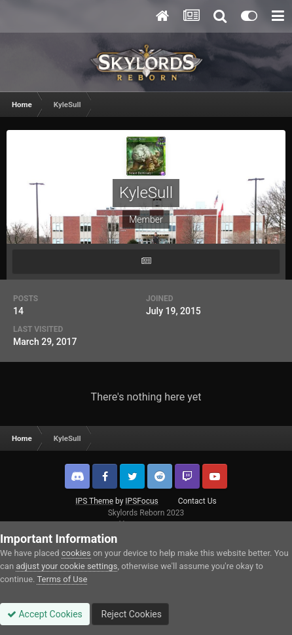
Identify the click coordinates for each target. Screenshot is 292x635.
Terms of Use (62, 579)
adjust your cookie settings (66, 566)
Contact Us (197, 501)
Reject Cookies (130, 614)
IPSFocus (141, 501)
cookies (76, 553)
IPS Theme (94, 501)
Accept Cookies (44, 614)
